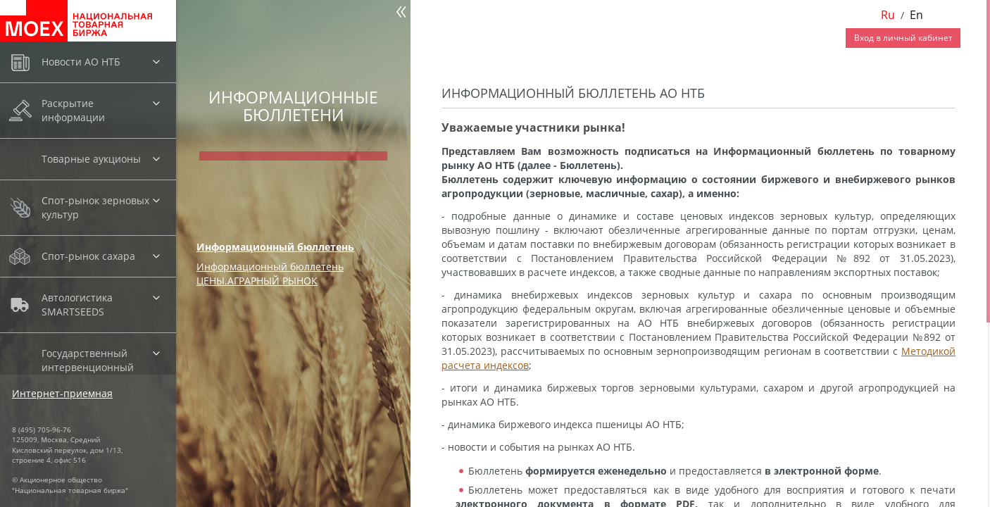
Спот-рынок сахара (88, 256)
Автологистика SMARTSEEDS (77, 304)
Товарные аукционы (91, 158)
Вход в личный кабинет (903, 38)
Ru (888, 15)
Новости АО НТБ (81, 61)
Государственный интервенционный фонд (88, 367)
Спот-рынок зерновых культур (95, 207)
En (916, 15)
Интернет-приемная (62, 393)
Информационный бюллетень (275, 247)
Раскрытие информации (73, 110)
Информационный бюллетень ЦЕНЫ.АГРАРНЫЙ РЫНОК (270, 273)
